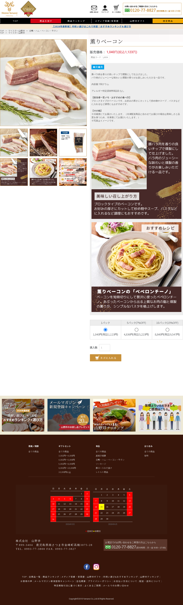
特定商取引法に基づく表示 (68, 585)
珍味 (146, 455)
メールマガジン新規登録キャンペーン (54, 581)
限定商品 (168, 20)
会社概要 (81, 581)
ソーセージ (101, 463)
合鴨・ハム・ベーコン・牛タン (43, 30)
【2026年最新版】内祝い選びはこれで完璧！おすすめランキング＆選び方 (91, 26)
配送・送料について (150, 581)
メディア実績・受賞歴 (73, 576)
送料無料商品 (179, 70)
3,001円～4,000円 (67, 455)
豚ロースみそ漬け (104, 467)
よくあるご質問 (92, 585)
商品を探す (46, 20)
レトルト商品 (102, 471)
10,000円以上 (65, 471)
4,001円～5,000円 (67, 459)
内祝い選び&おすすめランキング (120, 576)
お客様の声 (26, 581)
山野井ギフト (137, 20)
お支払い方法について (125, 581)
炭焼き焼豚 (101, 455)
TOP (15, 20)
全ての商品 (33, 451)
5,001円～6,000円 (67, 463)
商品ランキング (76, 20)
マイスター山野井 (16, 30)
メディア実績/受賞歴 (107, 20)
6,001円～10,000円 (67, 467)
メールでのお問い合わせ (116, 585)
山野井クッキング (149, 576)
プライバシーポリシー (100, 581)
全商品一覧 (35, 576)
